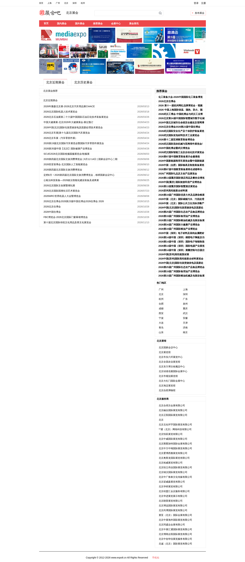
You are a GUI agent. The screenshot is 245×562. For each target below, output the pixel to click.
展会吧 (54, 15)
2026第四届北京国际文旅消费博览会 (63, 169)
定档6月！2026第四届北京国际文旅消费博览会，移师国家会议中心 (79, 175)
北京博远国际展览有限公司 (173, 505)
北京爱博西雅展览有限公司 (173, 453)
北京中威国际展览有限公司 (173, 438)
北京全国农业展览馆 (169, 361)
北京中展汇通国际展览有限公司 (175, 529)
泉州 (185, 303)
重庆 (185, 308)
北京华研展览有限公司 (171, 486)
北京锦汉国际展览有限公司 (173, 472)
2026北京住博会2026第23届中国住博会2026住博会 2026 (74, 201)
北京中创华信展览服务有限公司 (175, 538)
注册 (203, 3)
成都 (161, 308)
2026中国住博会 (52, 211)
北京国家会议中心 (168, 347)
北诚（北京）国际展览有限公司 (175, 543)
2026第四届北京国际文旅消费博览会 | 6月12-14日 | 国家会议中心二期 (80, 159)
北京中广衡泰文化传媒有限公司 (175, 477)
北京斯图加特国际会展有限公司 (175, 443)
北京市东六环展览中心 (171, 357)
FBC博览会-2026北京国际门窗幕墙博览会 (66, 217)
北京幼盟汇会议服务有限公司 (174, 491)
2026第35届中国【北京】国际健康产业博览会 (68, 148)
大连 (161, 322)
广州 (58, 3)
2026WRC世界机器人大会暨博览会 (62, 196)
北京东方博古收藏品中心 (172, 366)
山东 (161, 332)
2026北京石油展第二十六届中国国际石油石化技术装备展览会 (76, 117)
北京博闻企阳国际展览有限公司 (175, 534)
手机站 (155, 557)
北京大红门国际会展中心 (172, 380)
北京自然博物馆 (167, 390)
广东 (185, 299)
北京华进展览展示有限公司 (173, 496)
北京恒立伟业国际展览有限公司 (175, 467)
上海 (49, 3)
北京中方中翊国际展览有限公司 (175, 448)
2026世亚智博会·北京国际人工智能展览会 (66, 164)
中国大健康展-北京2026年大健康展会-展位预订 (68, 122)
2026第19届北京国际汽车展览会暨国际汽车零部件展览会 (74, 143)
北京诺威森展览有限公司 (172, 481)
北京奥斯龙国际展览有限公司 (174, 458)
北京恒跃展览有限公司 (171, 434)
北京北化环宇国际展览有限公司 (175, 424)
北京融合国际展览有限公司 (173, 410)
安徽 (185, 318)
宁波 (161, 318)
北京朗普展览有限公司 (171, 500)
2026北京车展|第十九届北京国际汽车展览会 (67, 132)
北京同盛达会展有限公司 (172, 524)
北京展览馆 (165, 352)
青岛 (161, 327)
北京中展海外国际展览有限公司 (175, 519)
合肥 (161, 303)
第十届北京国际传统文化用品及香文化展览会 (67, 222)
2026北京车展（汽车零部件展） (60, 138)
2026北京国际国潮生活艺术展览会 (62, 190)
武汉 (185, 313)
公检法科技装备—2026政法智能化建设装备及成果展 (71, 180)
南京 (185, 332)
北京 (66, 3)
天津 (185, 322)
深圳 (74, 3)
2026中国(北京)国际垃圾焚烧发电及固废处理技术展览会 (73, 127)
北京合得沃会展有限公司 (172, 405)
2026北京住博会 (52, 206)
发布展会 (199, 13)
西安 (161, 313)
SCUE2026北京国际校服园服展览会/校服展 (66, 153)
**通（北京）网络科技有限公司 (175, 429)
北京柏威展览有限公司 (171, 462)
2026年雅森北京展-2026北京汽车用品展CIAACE (69, 106)
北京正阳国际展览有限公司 (173, 415)
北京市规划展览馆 (168, 376)
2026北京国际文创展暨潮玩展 (59, 185)
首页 (41, 3)
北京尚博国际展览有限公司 (173, 510)
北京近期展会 (55, 82)
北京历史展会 (83, 82)
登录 (196, 3)
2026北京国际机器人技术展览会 (60, 111)
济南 (185, 327)
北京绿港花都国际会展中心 (173, 371)
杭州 (83, 3)
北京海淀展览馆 (167, 385)
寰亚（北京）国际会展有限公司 (175, 515)
